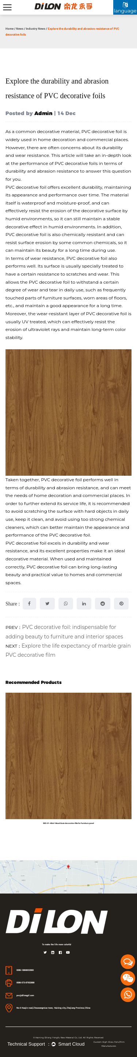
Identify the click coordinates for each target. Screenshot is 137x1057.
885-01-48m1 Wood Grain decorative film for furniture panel (68, 823)
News (19, 28)
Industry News (35, 28)
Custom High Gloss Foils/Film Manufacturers (109, 1044)
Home (9, 28)
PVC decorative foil (101, 131)
